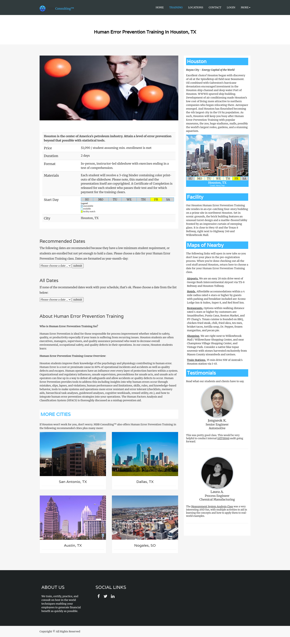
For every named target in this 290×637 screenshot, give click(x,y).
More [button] (245, 7)
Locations (195, 7)
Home (160, 7)
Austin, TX (73, 545)
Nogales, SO (145, 545)
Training (176, 7)
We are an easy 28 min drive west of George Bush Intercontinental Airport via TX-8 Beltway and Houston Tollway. (216, 282)
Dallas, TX (145, 481)
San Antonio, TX (73, 481)
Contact (215, 7)
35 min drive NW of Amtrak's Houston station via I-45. (214, 361)
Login (231, 7)
